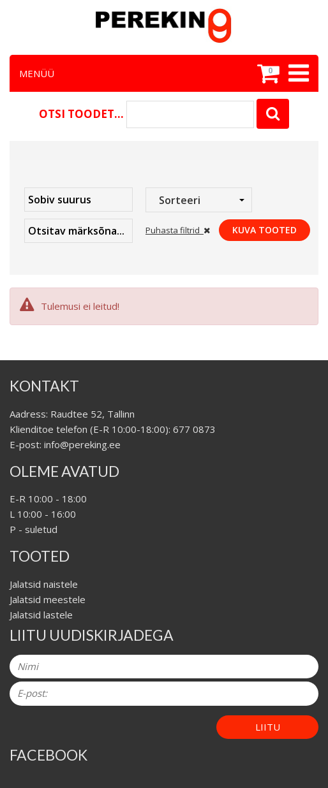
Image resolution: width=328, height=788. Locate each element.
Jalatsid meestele (48, 599)
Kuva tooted (264, 230)
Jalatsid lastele (41, 614)
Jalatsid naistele (44, 584)
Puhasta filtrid (177, 230)
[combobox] (198, 199)
